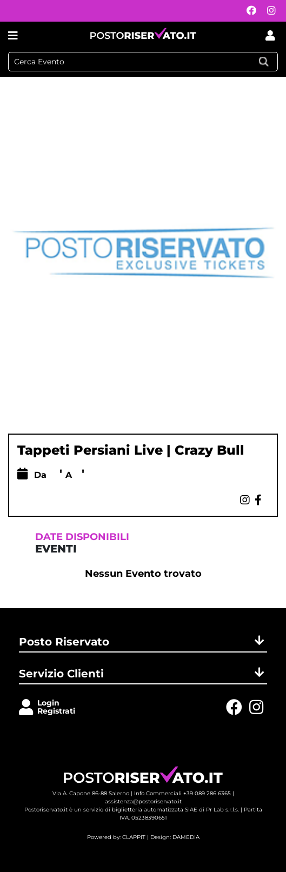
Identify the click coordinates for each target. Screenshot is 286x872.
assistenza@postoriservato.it (143, 801)
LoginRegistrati (56, 707)
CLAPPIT (133, 837)
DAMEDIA (185, 837)
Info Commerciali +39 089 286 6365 (182, 793)
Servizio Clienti (143, 673)
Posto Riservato (143, 641)
